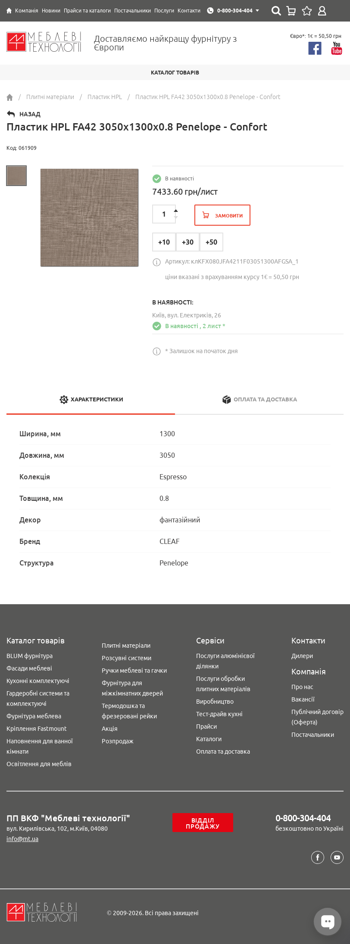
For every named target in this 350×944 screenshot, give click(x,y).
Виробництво (215, 701)
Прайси (206, 726)
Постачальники (312, 734)
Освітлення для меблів (39, 764)
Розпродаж (118, 741)
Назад (30, 114)
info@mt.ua (22, 838)
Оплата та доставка (223, 751)
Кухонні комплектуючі (37, 680)
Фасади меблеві (29, 668)
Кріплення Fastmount (36, 728)
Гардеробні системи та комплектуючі (37, 698)
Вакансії (303, 699)
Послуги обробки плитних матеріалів (223, 683)
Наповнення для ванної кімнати (39, 746)
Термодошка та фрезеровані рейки (129, 711)
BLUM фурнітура (29, 655)
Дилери (302, 655)
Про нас (302, 686)
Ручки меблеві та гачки (134, 670)
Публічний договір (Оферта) (317, 717)
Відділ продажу (202, 823)
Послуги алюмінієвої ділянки (225, 661)
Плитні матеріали (126, 645)
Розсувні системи (126, 658)
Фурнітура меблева (33, 716)
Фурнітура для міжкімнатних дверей (132, 688)
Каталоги (209, 739)
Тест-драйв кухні (219, 714)
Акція (110, 728)
